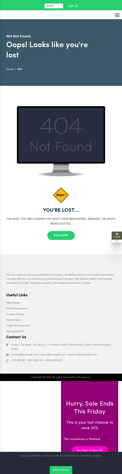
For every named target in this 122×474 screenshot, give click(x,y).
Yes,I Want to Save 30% (89, 450)
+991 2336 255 (35, 360)
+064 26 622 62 (53, 360)
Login (73, 5)
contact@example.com (24, 354)
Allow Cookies (61, 470)
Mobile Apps (13, 320)
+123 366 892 (18, 360)
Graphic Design (15, 314)
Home (9, 69)
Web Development (17, 308)
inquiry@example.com (53, 354)
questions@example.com (82, 354)
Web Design (13, 303)
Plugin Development (18, 325)
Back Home (61, 235)
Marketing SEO (15, 331)
